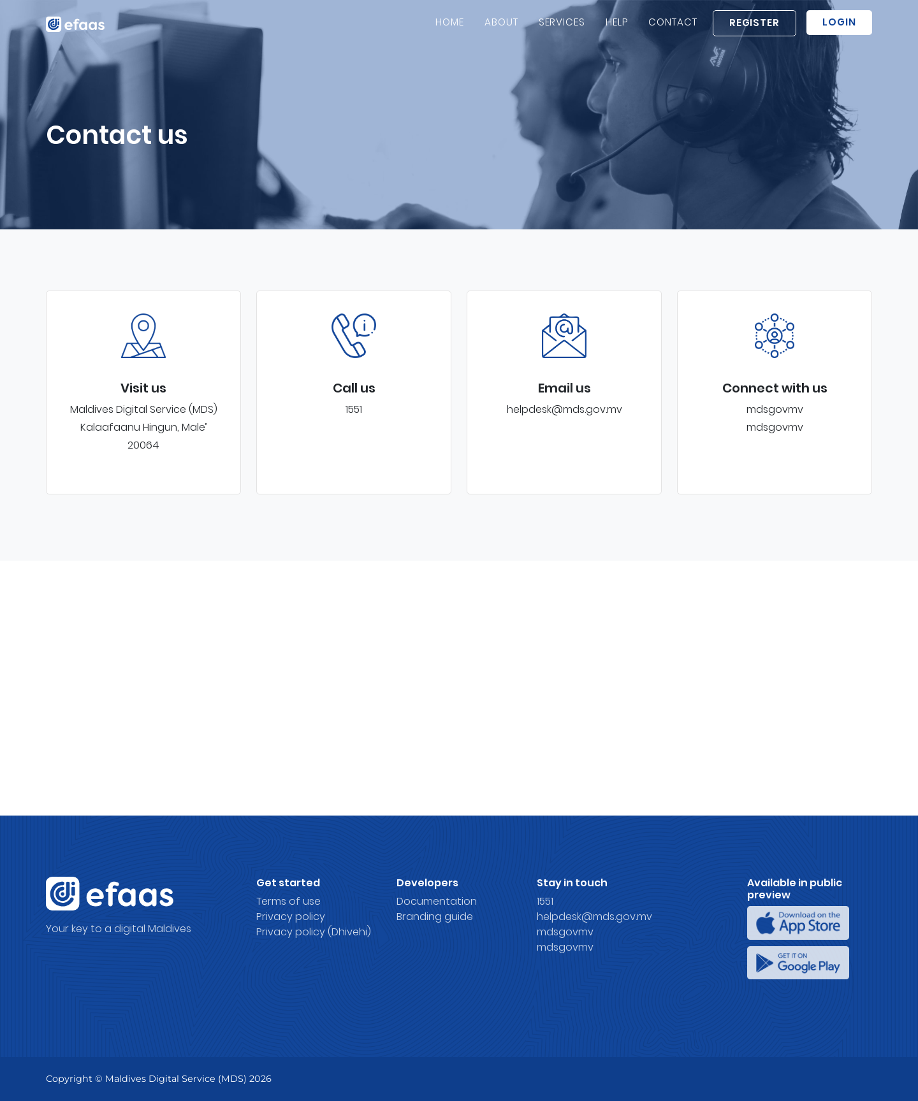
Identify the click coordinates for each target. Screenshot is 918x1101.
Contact (672, 29)
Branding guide (435, 916)
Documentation (437, 901)
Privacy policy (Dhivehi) (313, 932)
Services (562, 29)
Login (839, 29)
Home (449, 29)
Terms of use (288, 901)
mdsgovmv (775, 409)
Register (754, 29)
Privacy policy (290, 916)
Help (617, 29)
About (501, 29)
